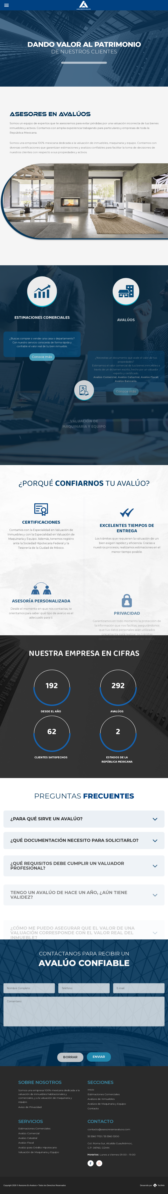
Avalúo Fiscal (26, 1142)
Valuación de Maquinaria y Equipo (38, 1152)
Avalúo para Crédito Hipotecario (37, 1147)
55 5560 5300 (111, 1136)
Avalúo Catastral (27, 1138)
